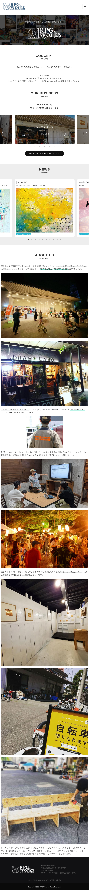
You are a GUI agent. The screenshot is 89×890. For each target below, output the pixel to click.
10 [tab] (61, 240)
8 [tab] (53, 240)
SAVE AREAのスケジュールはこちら (44, 154)
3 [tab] (40, 146)
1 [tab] (30, 146)
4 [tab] (44, 146)
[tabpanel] (45, 129)
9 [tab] (57, 240)
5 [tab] (49, 146)
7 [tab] (59, 146)
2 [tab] (35, 146)
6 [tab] (54, 146)
